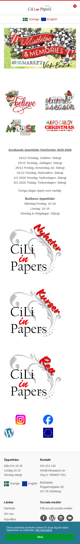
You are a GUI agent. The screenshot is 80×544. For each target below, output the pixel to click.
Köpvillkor (10, 519)
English (49, 19)
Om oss (9, 513)
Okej (40, 537)
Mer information (44, 530)
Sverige (31, 19)
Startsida (9, 508)
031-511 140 (48, 465)
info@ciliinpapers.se (52, 470)
